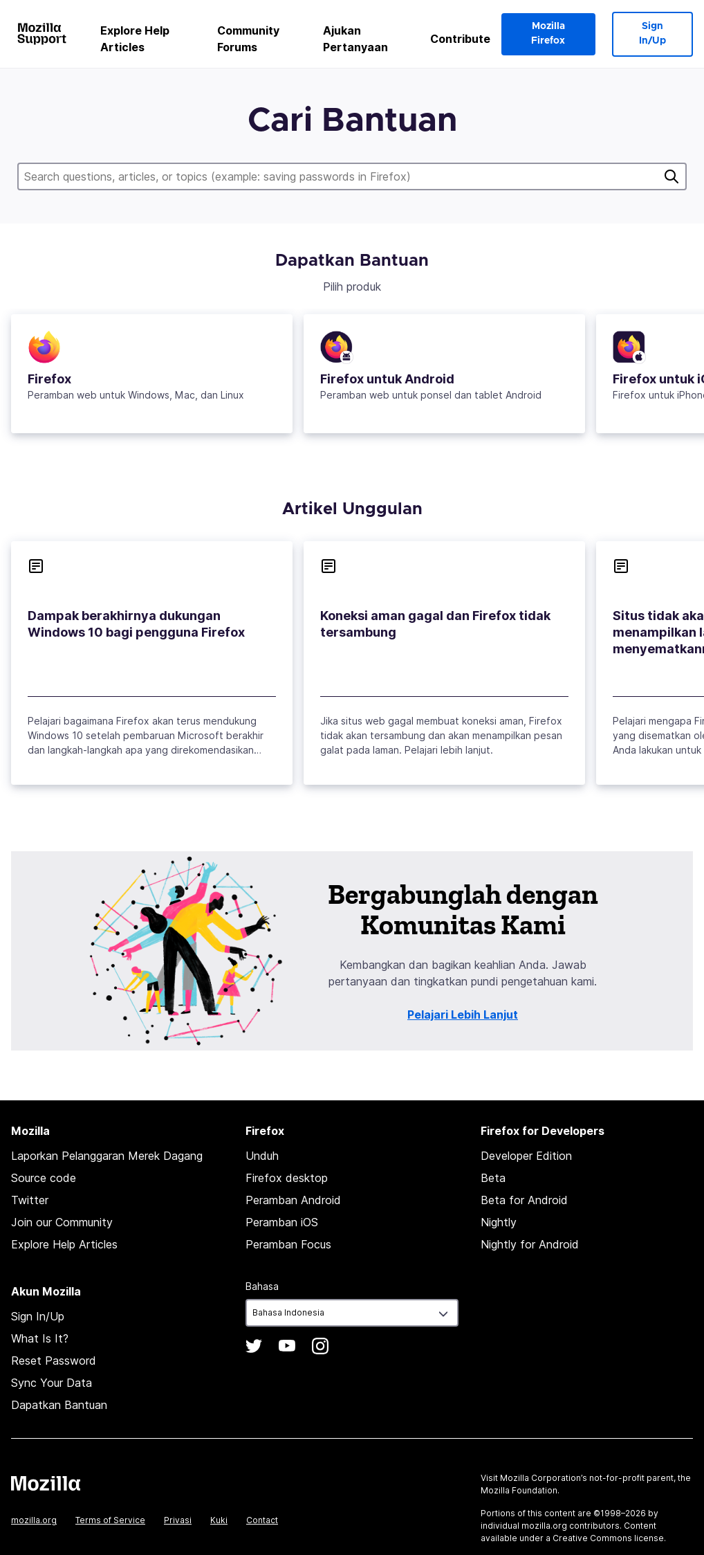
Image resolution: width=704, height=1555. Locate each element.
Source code (43, 1178)
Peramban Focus (288, 1244)
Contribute (460, 39)
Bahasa (262, 1286)
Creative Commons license (608, 1538)
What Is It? (39, 1338)
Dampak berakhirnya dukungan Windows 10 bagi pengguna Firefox (136, 623)
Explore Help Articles (134, 39)
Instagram (320, 1346)
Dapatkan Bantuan (59, 1405)
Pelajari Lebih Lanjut (462, 1014)
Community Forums (248, 39)
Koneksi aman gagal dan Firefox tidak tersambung (435, 623)
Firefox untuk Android (387, 379)
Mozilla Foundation (519, 1490)
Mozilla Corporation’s (543, 1478)
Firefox (49, 379)
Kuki (219, 1520)
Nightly (499, 1222)
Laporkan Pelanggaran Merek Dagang (107, 1156)
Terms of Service (110, 1520)
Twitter (29, 1200)
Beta (493, 1178)
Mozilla (45, 1483)
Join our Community (62, 1222)
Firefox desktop (287, 1178)
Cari (671, 176)
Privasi (178, 1520)
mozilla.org (34, 1520)
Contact (262, 1520)
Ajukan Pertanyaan (355, 39)
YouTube (287, 1346)
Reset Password (53, 1360)
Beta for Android (524, 1200)
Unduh (262, 1156)
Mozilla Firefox (548, 33)
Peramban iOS (282, 1222)
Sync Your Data (51, 1383)
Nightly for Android (530, 1244)
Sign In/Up (652, 33)
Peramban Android (293, 1200)
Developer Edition (526, 1156)
